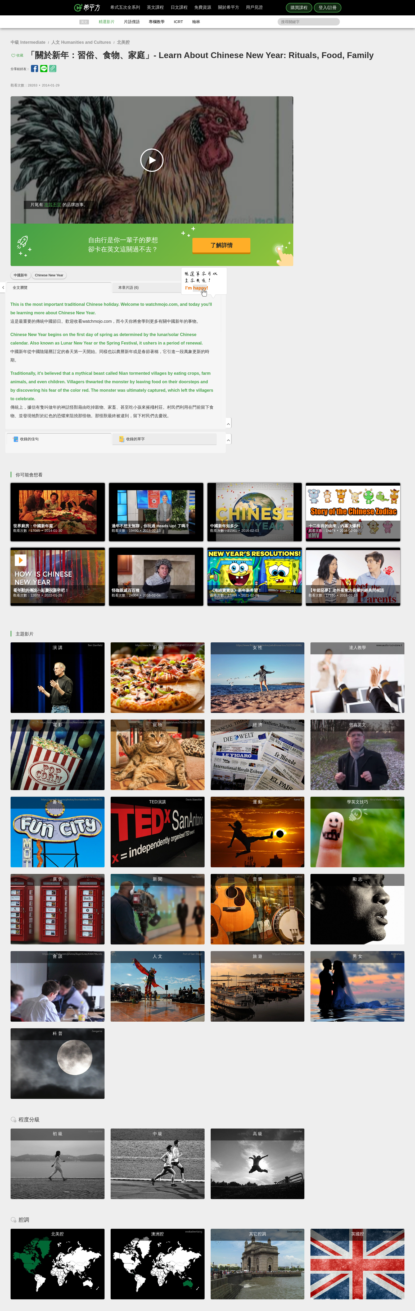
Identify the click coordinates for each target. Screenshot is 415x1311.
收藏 (19, 55)
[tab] (291, 103)
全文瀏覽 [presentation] (269, 103)
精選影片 (107, 21)
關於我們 (239, 1251)
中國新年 (21, 275)
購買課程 (299, 7)
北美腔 (123, 42)
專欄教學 (157, 21)
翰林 (196, 21)
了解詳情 (187, 244)
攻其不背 (52, 204)
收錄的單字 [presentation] (346, 254)
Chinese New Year (49, 275)
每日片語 (214, 1251)
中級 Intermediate (28, 42)
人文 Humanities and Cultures (81, 42)
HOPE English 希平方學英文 (163, 1210)
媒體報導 (239, 1256)
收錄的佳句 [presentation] (275, 255)
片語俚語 (132, 21)
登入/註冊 (328, 7)
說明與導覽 (266, 1246)
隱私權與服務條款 (271, 1242)
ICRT (178, 21)
